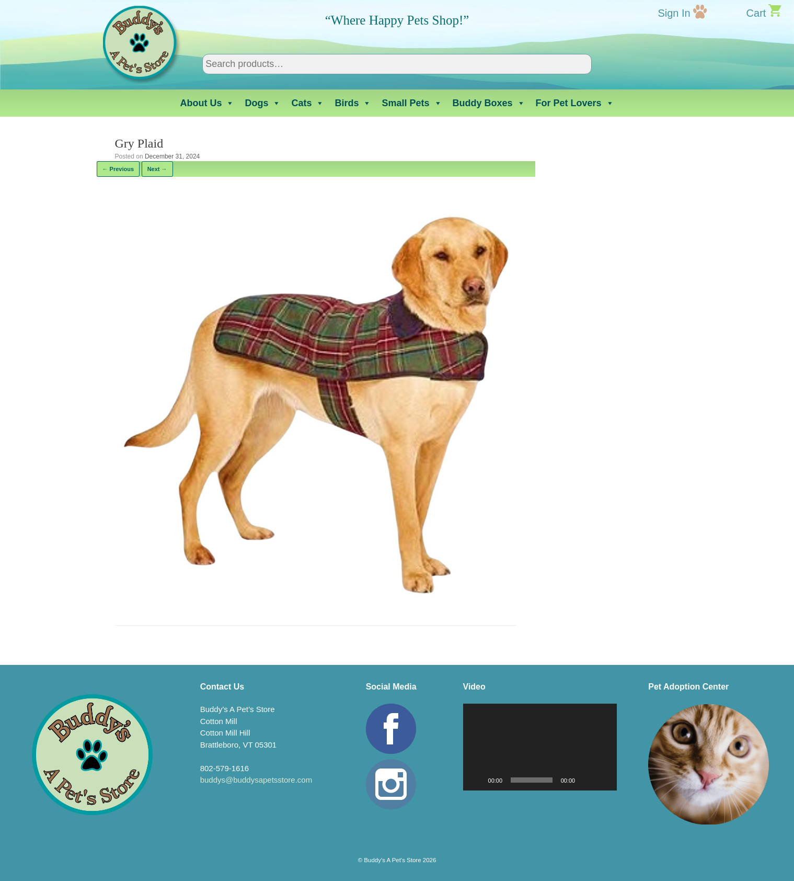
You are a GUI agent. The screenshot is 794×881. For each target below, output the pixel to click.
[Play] (476, 780)
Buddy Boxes (489, 103)
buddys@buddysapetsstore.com (256, 779)
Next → (157, 169)
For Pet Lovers (575, 103)
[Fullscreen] (603, 780)
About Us (207, 103)
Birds (353, 103)
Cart (756, 13)
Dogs (263, 103)
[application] (540, 747)
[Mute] (586, 780)
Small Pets (412, 103)
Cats (307, 103)
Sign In (674, 13)
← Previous (118, 169)
